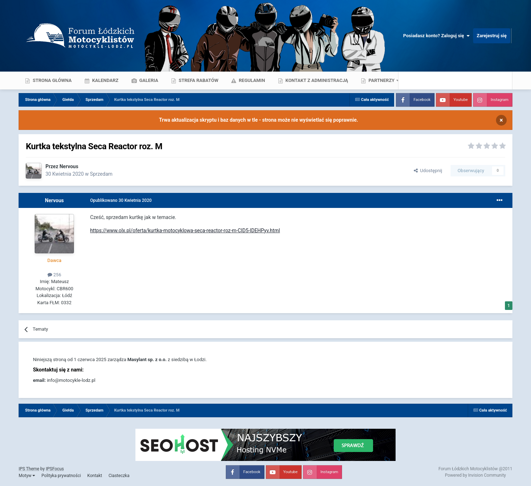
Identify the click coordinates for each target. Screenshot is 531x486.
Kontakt (94, 475)
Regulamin (251, 80)
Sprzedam (101, 174)
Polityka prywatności (61, 475)
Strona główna (51, 80)
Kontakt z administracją (316, 80)
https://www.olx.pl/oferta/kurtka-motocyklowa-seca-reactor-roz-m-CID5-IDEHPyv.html (185, 230)
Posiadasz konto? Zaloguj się (436, 35)
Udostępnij (428, 170)
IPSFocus (55, 468)
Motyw (27, 475)
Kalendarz (104, 80)
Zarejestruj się (492, 35)
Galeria (148, 80)
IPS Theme (29, 468)
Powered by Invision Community (475, 475)
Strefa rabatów (198, 80)
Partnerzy (381, 80)
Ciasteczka (119, 475)
